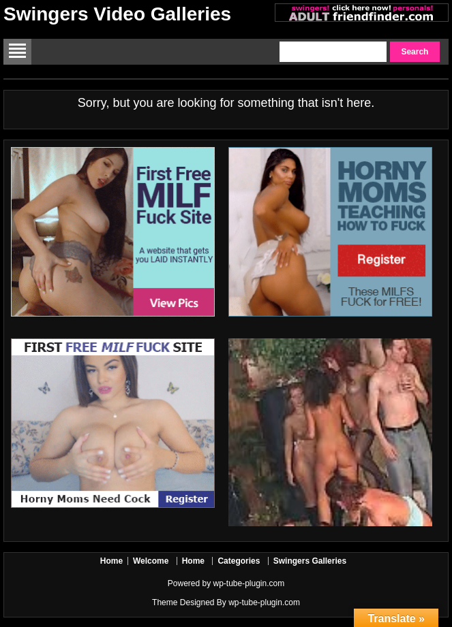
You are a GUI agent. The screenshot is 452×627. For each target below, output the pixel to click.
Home (111, 561)
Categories (238, 561)
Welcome (150, 561)
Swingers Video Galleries (117, 14)
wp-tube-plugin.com (248, 583)
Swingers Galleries (309, 561)
